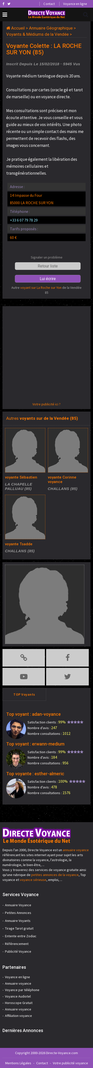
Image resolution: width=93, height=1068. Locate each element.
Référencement (17, 943)
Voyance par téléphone (22, 990)
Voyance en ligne (75, 4)
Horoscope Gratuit (18, 1003)
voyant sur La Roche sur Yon (41, 287)
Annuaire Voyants (18, 920)
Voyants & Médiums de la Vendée (37, 34)
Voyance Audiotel (18, 996)
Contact (49, 4)
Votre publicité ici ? (46, 404)
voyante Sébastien (21, 477)
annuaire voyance (76, 850)
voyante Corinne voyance (62, 479)
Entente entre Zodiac (20, 936)
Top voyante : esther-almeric (35, 773)
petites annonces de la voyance (55, 875)
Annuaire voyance (18, 983)
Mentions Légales (18, 1063)
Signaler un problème (46, 257)
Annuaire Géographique (51, 28)
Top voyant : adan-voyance (33, 714)
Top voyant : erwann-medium (35, 743)
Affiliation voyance (18, 1015)
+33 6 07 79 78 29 (24, 220)
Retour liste (48, 266)
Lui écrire (48, 278)
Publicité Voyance (18, 951)
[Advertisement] (46, 355)
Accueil (18, 28)
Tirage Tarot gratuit (19, 928)
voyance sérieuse (33, 879)
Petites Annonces (18, 912)
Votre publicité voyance (70, 1063)
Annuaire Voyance (18, 905)
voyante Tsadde (18, 544)
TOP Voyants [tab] (24, 694)
